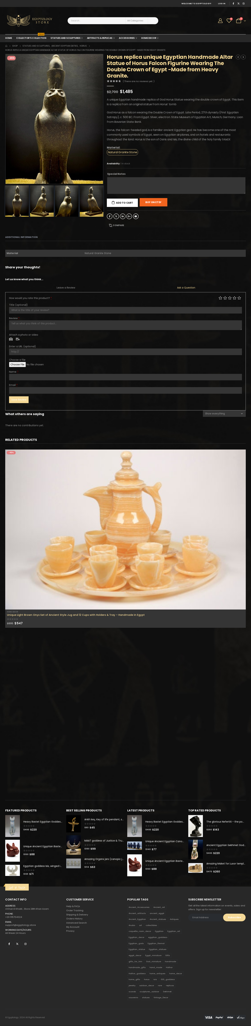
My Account (72, 927)
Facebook (109, 216)
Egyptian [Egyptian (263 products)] (159, 931)
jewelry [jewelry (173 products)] (132, 985)
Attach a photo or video (23, 334)
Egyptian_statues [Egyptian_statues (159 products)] (157, 949)
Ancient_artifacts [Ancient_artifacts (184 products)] (137, 913)
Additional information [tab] (21, 237)
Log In (221, 3)
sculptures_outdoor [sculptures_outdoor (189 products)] (149, 991)
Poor (220, 298)
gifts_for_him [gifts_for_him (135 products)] (135, 961)
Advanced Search (76, 923)
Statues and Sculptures (65, 38)
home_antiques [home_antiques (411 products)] (157, 973)
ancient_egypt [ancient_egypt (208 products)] (157, 913)
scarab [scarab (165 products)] (132, 991)
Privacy (70, 931)
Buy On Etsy (153, 202)
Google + (129, 216)
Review (14, 318)
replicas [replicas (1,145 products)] (170, 985)
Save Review (18, 399)
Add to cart (124, 203)
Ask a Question (186, 287)
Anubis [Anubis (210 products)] (132, 925)
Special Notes (116, 174)
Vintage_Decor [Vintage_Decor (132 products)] (161, 997)
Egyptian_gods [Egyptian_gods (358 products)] (136, 943)
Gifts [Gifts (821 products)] (167, 955)
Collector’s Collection (31, 37)
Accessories (127, 38)
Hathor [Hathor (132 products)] (169, 967)
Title (18, 305)
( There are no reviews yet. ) (138, 81)
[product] (125, 530)
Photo (11, 339)
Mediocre (225, 298)
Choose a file (17, 360)
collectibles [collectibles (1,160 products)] (151, 925)
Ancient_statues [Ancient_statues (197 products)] (158, 919)
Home (8, 38)
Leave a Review (66, 287)
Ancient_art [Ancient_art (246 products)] (159, 907)
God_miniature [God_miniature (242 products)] (153, 961)
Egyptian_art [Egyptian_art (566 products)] (173, 931)
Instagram (25, 943)
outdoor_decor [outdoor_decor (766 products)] (146, 985)
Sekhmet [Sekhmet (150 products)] (167, 991)
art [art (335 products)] (140, 925)
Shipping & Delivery (77, 914)
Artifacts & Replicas (99, 38)
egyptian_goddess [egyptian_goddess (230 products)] (157, 937)
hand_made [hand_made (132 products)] (156, 967)
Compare (118, 225)
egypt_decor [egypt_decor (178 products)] (135, 955)
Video (18, 339)
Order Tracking (74, 910)
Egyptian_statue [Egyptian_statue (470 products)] (137, 949)
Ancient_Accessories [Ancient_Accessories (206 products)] (139, 907)
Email (136, 216)
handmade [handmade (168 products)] (170, 961)
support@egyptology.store (20, 925)
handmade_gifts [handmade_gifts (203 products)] (137, 967)
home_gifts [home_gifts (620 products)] (134, 979)
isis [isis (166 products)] (155, 979)
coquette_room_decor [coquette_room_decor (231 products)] (140, 931)
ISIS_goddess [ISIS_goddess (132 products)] (168, 979)
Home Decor (148, 38)
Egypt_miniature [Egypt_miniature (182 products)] (153, 955)
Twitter (116, 216)
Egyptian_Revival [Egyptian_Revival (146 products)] (156, 943)
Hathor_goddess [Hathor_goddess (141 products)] (137, 973)
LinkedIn (123, 216)
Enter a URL (22, 346)
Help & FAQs (73, 906)
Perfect (239, 298)
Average (230, 298)
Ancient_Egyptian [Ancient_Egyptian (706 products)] (137, 919)
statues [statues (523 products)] (146, 997)
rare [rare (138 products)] (160, 985)
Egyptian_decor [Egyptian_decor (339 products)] (136, 937)
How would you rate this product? (30, 298)
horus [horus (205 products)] (147, 979)
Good (234, 298)
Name (13, 372)
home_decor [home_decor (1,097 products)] (175, 973)
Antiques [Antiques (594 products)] (174, 919)
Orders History (74, 919)
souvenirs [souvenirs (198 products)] (133, 997)
